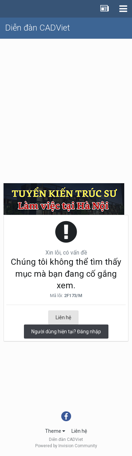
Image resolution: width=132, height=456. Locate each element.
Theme (55, 431)
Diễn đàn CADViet (37, 28)
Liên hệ (63, 317)
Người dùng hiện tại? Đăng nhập (66, 331)
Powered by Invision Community (66, 445)
